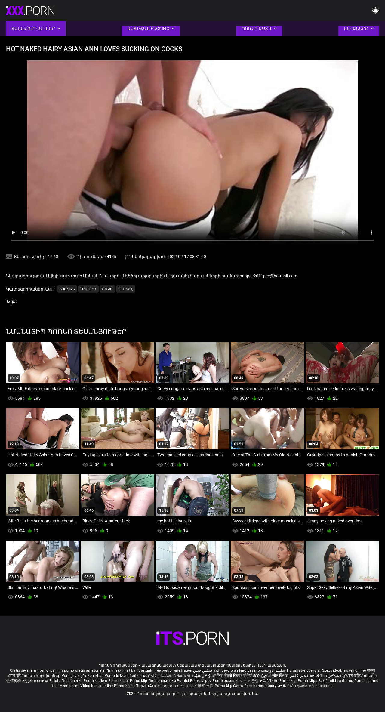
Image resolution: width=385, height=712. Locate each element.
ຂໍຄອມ (238, 686)
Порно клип (72, 681)
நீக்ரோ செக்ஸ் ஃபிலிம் (167, 675)
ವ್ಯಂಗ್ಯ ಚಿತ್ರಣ (204, 675)
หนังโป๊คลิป (269, 681)
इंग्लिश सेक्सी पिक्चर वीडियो (233, 675)
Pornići (183, 681)
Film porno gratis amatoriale (79, 670)
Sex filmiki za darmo (336, 681)
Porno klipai (119, 681)
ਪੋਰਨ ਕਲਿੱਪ (355, 675)
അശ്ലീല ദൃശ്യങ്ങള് (327, 675)
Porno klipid (125, 686)
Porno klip (139, 681)
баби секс (138, 675)
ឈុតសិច (370, 675)
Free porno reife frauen (172, 670)
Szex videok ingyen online (344, 670)
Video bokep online (96, 686)
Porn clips (46, 670)
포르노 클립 (249, 681)
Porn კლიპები (74, 675)
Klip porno (324, 686)
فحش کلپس (299, 675)
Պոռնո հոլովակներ (42, 675)
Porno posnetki (225, 681)
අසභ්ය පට (306, 686)
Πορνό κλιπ (146, 686)
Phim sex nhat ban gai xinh (129, 670)
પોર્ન (190, 675)
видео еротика (35, 681)
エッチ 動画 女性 (200, 686)
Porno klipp (308, 681)
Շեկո (107, 289)
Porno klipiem (96, 681)
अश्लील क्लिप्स (278, 675)
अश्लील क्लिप (287, 686)
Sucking (67, 289)
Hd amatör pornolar (304, 670)
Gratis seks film (23, 670)
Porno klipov (201, 681)
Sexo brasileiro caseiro (240, 670)
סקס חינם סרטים (171, 686)
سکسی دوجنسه (273, 670)
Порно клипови (162, 681)
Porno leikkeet (117, 675)
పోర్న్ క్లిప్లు (260, 675)
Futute (54, 681)
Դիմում (88, 289)
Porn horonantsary (260, 686)
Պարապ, (126, 289)
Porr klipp (96, 675)
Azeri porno (70, 686)
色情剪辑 (14, 681)
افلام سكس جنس (206, 670)
